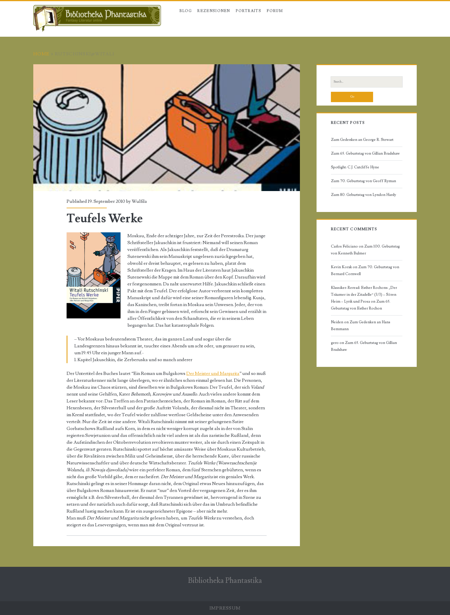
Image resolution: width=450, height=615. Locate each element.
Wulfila (139, 201)
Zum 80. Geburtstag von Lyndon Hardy (363, 194)
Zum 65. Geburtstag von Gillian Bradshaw (365, 153)
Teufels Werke (166, 127)
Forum (275, 11)
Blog (185, 11)
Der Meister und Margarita (212, 373)
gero (335, 342)
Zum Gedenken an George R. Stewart (362, 139)
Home (41, 54)
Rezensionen (213, 11)
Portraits (248, 11)
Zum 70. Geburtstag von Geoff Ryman (363, 181)
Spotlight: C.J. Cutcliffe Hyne (355, 167)
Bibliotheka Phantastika (225, 580)
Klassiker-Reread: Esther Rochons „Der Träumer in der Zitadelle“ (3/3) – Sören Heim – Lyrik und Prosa (364, 294)
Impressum (225, 608)
